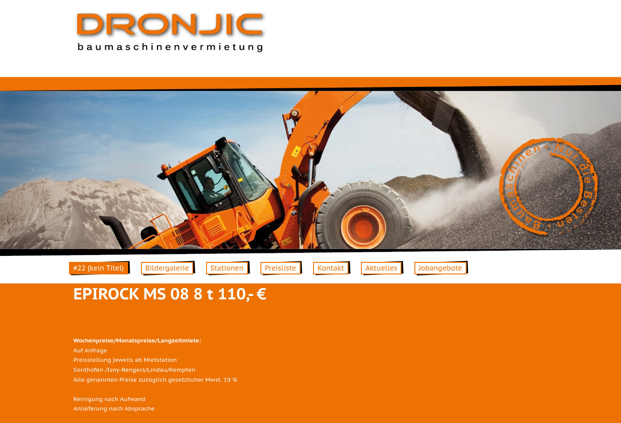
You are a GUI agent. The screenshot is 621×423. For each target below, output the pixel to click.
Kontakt (330, 268)
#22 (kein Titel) (98, 268)
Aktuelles (381, 268)
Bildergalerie (167, 268)
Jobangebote (440, 268)
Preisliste (280, 268)
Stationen (227, 268)
